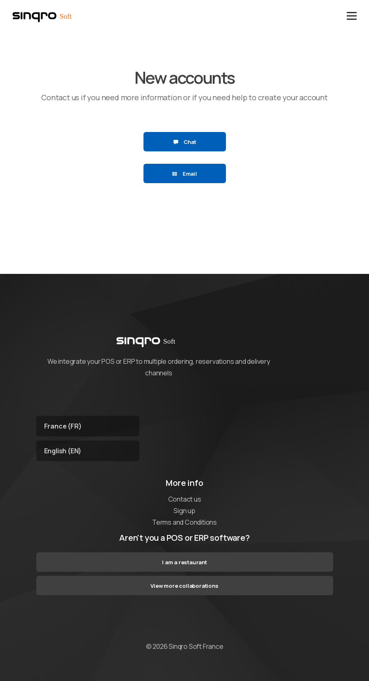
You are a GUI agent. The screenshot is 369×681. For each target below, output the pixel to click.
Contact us (184, 499)
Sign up (184, 510)
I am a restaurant (184, 562)
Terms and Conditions (184, 522)
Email (184, 173)
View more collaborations (184, 585)
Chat (184, 142)
